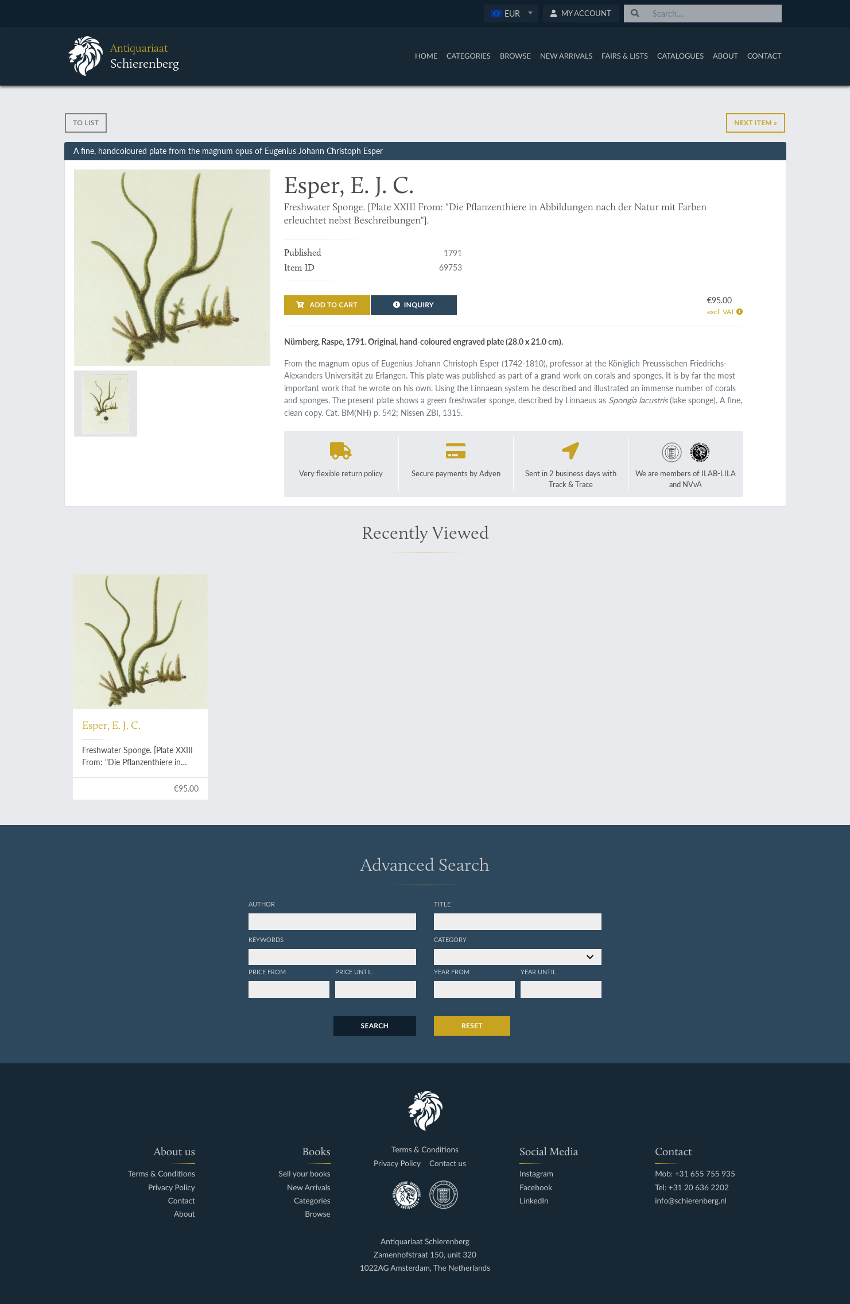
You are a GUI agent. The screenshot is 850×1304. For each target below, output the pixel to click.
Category (450, 939)
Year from (451, 971)
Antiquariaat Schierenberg (425, 1241)
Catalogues (680, 56)
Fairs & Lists (624, 56)
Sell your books (305, 1173)
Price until (353, 971)
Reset (472, 1026)
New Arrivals (566, 56)
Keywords (266, 939)
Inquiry (413, 305)
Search (375, 1026)
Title (442, 903)
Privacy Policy (171, 1187)
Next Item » (755, 123)
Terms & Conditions (161, 1173)
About (725, 56)
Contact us (447, 1163)
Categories (469, 56)
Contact (764, 56)
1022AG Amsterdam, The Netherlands (425, 1268)
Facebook (535, 1187)
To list (86, 123)
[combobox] (511, 13)
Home (426, 56)
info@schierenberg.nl (691, 1200)
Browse (515, 56)
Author (262, 903)
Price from (267, 971)
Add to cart (326, 305)
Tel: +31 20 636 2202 (692, 1187)
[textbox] (510, 13)
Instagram (536, 1173)
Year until (538, 971)
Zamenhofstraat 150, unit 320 (425, 1254)
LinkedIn (533, 1200)
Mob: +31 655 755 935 (695, 1173)
